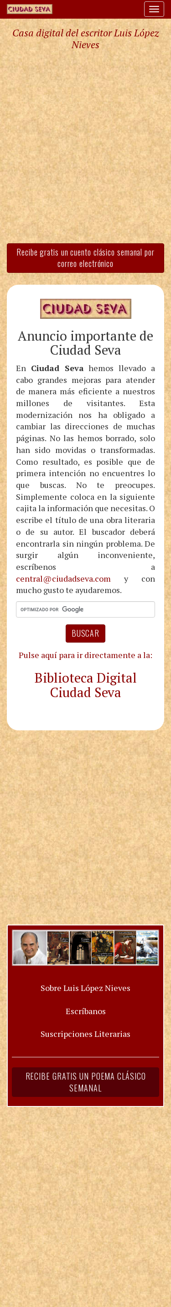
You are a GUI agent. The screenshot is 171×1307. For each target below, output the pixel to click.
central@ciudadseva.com (63, 578)
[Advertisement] (85, 146)
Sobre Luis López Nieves (85, 987)
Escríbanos (86, 1010)
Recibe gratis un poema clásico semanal (86, 1082)
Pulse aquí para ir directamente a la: (85, 654)
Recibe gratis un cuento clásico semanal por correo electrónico (85, 258)
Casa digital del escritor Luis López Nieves (85, 38)
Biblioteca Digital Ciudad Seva (86, 685)
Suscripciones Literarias (85, 1033)
